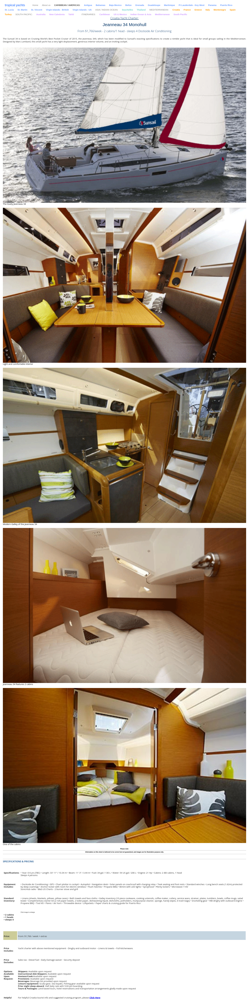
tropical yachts (15, 5)
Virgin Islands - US (82, 10)
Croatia (176, 10)
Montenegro (220, 10)
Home (35, 5)
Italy (208, 10)
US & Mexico (120, 14)
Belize (128, 5)
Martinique (169, 5)
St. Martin (22, 10)
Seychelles (127, 10)
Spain (233, 10)
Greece (198, 10)
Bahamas (100, 5)
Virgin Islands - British (57, 10)
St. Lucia (9, 10)
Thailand (141, 10)
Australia (40, 14)
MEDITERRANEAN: (159, 10)
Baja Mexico (115, 5)
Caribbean (104, 14)
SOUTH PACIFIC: (24, 14)
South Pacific (180, 14)
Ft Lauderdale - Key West (191, 5)
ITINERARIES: (88, 14)
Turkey (8, 14)
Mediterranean (162, 14)
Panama (212, 5)
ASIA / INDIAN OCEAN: (106, 10)
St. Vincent (36, 10)
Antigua (88, 5)
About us (46, 5)
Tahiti (71, 14)
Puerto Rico (226, 5)
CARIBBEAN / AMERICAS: (67, 5)
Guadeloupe (154, 5)
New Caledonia (57, 14)
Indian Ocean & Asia (140, 14)
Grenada (139, 5)
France (187, 10)
